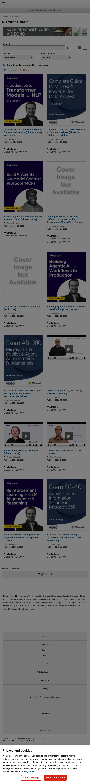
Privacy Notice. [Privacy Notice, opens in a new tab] (28, 774)
